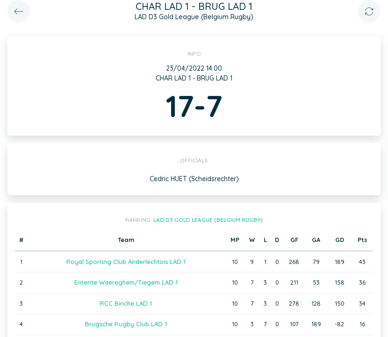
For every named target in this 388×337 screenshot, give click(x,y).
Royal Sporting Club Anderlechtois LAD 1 (126, 261)
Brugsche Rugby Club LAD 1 (126, 324)
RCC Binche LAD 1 (126, 303)
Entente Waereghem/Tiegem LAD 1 (126, 282)
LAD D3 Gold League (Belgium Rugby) (208, 219)
